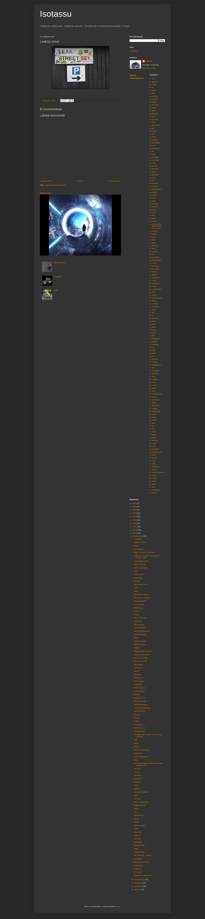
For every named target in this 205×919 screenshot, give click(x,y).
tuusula (154, 458)
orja (153, 313)
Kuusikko (137, 769)
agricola (155, 82)
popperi (154, 342)
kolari (154, 212)
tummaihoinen (157, 452)
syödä (154, 420)
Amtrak (136, 772)
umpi (153, 464)
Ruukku (137, 747)
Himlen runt (45, 193)
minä (153, 292)
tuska (154, 455)
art (153, 87)
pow (153, 347)
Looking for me (139, 698)
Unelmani (137, 782)
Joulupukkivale (139, 731)
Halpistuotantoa (140, 805)
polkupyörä (156, 339)
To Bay (136, 721)
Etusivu (80, 181)
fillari (153, 111)
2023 (134, 510)
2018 (134, 527)
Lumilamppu (138, 866)
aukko (154, 90)
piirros (154, 333)
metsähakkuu (157, 289)
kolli (153, 215)
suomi (154, 414)
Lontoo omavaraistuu (142, 655)
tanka (154, 432)
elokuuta (137, 890)
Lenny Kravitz (139, 574)
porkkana (155, 344)
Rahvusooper (139, 681)
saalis (154, 388)
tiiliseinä (155, 440)
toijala (154, 443)
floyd (153, 116)
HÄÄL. (136, 829)
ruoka (154, 382)
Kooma (136, 615)
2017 (134, 530)
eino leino (155, 105)
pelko (154, 327)
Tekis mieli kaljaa (140, 618)
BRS (135, 638)
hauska (154, 140)
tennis (154, 438)
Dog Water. (138, 832)
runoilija (155, 379)
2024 (134, 507)
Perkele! (137, 581)
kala (153, 181)
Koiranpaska (138, 549)
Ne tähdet (137, 675)
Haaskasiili (58, 277)
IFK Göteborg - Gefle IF (143, 855)
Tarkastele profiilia (149, 68)
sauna (154, 397)
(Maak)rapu (138, 578)
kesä (153, 201)
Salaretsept (138, 842)
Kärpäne (137, 789)
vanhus (154, 478)
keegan (154, 192)
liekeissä (155, 246)
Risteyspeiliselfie (140, 601)
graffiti (154, 131)
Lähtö (136, 795)
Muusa (136, 546)
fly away (155, 119)
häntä (154, 163)
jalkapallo (155, 175)
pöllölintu (155, 359)
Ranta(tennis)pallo (141, 792)
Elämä (136, 809)
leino (153, 240)
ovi (153, 315)
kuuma (154, 234)
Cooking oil (138, 678)
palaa (154, 321)
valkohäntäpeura (158, 472)
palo (153, 324)
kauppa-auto (156, 189)
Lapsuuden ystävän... (142, 594)
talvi (153, 429)
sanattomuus (157, 394)
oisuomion (156, 307)
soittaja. (155, 409)
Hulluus (137, 611)
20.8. (136, 571)
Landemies (138, 668)
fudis (153, 122)
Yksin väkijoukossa (141, 561)
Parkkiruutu (138, 753)
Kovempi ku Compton (142, 598)
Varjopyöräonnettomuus (143, 651)
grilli (153, 134)
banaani (155, 99)
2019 (134, 523)
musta (154, 295)
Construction (138, 725)
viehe (154, 484)
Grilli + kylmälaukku (141, 802)
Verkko (136, 822)
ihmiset (154, 166)
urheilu (154, 470)
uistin (154, 461)
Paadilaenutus (139, 845)
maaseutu (155, 278)
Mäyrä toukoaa (59, 263)
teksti (154, 435)
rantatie (154, 362)
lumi (153, 254)
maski (154, 281)
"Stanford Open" (140, 711)
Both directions (139, 728)
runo (153, 377)
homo (154, 154)
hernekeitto (156, 149)
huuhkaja (155, 157)
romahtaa (155, 374)
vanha (154, 475)
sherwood (155, 406)
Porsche (137, 715)
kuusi (154, 237)
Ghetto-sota (138, 608)
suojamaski (156, 411)
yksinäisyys (156, 490)
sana (153, 391)
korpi (153, 218)
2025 (134, 503)
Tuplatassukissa (140, 635)
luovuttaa (155, 266)
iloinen (154, 172)
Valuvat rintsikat (140, 641)
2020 (134, 520)
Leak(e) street (139, 691)
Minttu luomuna (139, 565)
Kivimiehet (138, 869)
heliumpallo (156, 143)
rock (153, 368)
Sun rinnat (138, 872)
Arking (136, 743)
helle (153, 146)
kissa (154, 210)
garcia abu (156, 125)
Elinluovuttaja (139, 625)
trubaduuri (155, 449)
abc (153, 79)
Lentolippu (138, 775)
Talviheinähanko (140, 628)
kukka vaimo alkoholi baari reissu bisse (157, 226)
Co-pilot (137, 718)
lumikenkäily (156, 260)
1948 (56, 290)
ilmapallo (155, 169)
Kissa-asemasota (140, 661)
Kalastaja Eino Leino (141, 862)
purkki (154, 353)
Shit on (136, 671)
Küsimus (137, 835)
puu (153, 356)
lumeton (155, 252)
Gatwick (137, 648)
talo (153, 426)
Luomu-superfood (140, 568)
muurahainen (157, 298)
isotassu (148, 61)
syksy (154, 417)
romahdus (155, 371)
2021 (134, 517)
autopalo (155, 96)
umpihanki (156, 467)
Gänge (136, 819)
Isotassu (56, 14)
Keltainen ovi (139, 815)
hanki (154, 137)
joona (154, 178)
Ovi (135, 812)
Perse (136, 760)
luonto (154, 263)
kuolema (155, 231)
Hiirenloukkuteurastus (142, 631)
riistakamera (156, 365)
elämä (154, 108)
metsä (154, 286)
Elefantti (137, 695)
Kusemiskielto (139, 605)
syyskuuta (138, 886)
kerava (154, 195)
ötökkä (154, 493)
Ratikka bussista (140, 542)
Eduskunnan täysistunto (143, 876)
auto (153, 93)
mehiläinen (156, 283)
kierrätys (155, 204)
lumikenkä (155, 257)
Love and (137, 799)
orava (154, 310)
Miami (136, 588)
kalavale (155, 183)
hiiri (153, 151)
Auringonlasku (139, 852)
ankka (154, 85)
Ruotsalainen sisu (140, 584)
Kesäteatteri (138, 859)
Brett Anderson (139, 688)
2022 (134, 513)
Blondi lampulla (139, 645)
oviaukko (155, 318)
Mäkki (136, 591)
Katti (135, 740)
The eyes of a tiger (141, 658)
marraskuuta (139, 880)
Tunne (136, 785)
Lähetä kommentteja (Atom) (54, 185)
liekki (154, 249)
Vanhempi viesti (114, 181)
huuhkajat (155, 160)
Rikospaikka (138, 665)
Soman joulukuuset (141, 757)
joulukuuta (138, 536)
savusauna (156, 400)
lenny (154, 243)
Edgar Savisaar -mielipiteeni (144, 552)
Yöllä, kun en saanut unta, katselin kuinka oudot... (147, 557)
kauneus (155, 186)
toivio (154, 446)
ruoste (154, 385)
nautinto (155, 304)
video (154, 481)
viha (153, 487)
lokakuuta (138, 883)
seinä (154, 403)
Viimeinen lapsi (139, 825)
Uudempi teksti (46, 181)
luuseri (154, 272)
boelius (154, 102)
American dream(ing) (142, 708)
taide (153, 423)
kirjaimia (155, 207)
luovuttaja (155, 269)
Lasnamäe (138, 539)
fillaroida (155, 114)
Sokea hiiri (138, 621)
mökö (154, 301)
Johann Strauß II (140, 701)
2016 (134, 533)
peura (154, 330)
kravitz (154, 221)
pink (153, 336)
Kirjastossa (138, 779)
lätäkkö (154, 275)
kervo (154, 198)
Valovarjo (137, 839)
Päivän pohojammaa (141, 750)
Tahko (136, 849)
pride (154, 350)
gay (153, 128)
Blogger (117, 906)
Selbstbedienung (140, 705)
